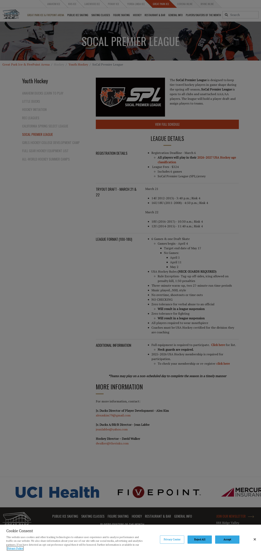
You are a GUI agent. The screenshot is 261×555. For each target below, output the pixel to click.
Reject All (199, 540)
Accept (227, 540)
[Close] (255, 540)
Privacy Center (172, 540)
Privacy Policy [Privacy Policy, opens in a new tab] (15, 549)
